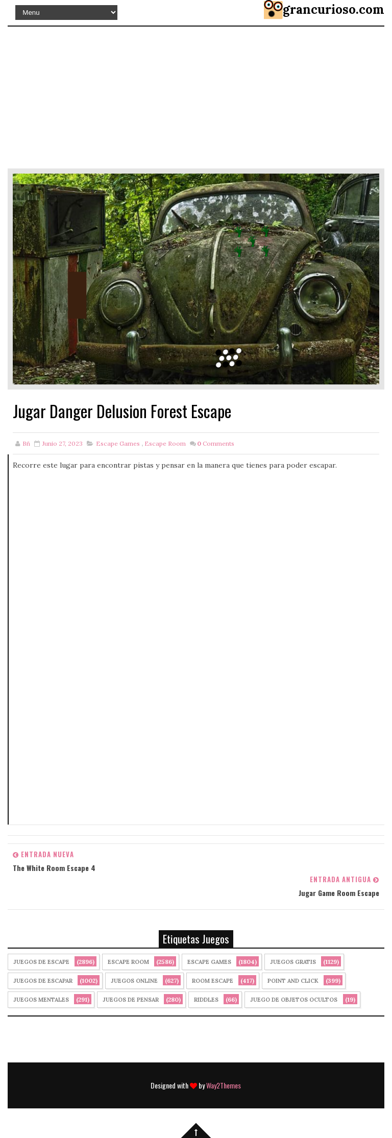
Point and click (292, 980)
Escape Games (118, 443)
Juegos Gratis (293, 961)
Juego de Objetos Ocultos (293, 999)
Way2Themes (223, 1085)
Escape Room (165, 443)
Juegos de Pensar (131, 999)
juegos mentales (41, 999)
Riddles (206, 999)
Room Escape (212, 980)
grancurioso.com (333, 9)
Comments (215, 443)
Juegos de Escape (41, 961)
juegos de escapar (42, 980)
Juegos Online (134, 980)
